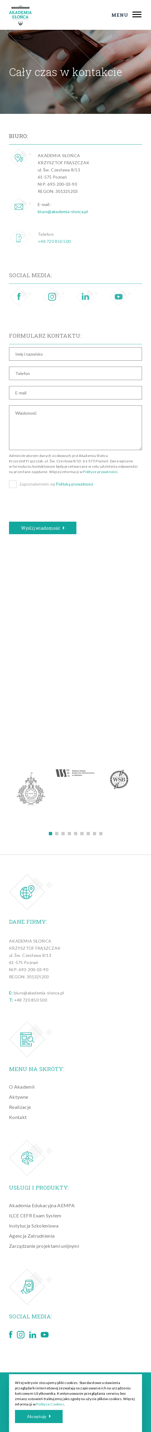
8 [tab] (94, 833)
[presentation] (54, 507)
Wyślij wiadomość (42, 528)
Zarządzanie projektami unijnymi (44, 1246)
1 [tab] (50, 833)
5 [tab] (75, 833)
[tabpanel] (31, 790)
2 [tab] (56, 833)
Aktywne (18, 1097)
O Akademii (21, 1087)
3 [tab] (63, 833)
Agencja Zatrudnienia (32, 1236)
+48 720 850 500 (54, 247)
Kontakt (18, 1117)
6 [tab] (82, 833)
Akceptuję (39, 1416)
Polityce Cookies (50, 1404)
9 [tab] (100, 833)
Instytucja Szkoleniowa (33, 1225)
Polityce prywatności (100, 471)
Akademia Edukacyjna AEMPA (42, 1205)
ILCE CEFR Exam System (35, 1215)
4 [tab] (69, 833)
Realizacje (20, 1107)
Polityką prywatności (74, 484)
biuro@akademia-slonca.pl (63, 211)
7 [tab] (88, 833)
